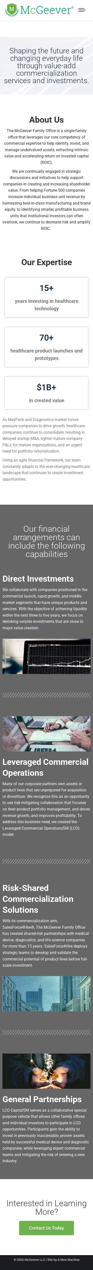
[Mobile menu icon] (82, 10)
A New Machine (69, 1260)
